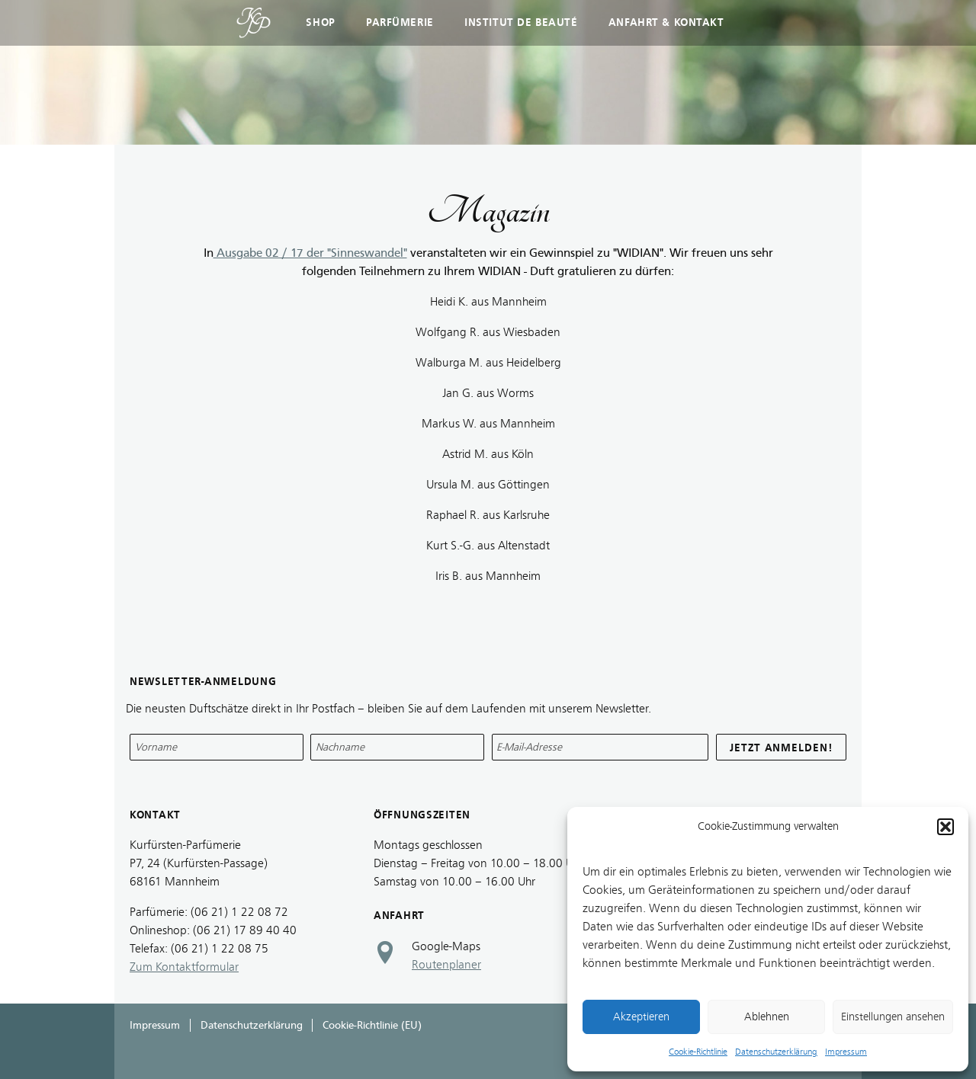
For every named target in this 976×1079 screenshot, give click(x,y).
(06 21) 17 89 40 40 (245, 930)
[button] (945, 826)
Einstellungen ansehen (893, 1016)
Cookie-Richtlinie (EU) (372, 1025)
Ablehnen (766, 1016)
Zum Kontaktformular (184, 967)
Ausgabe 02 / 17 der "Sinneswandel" (310, 253)
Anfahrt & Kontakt (666, 22)
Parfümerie (400, 22)
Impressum (846, 1051)
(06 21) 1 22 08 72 (239, 912)
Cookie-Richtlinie (698, 1051)
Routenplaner (446, 965)
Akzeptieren (641, 1016)
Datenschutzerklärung (776, 1051)
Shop (320, 22)
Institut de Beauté (520, 22)
